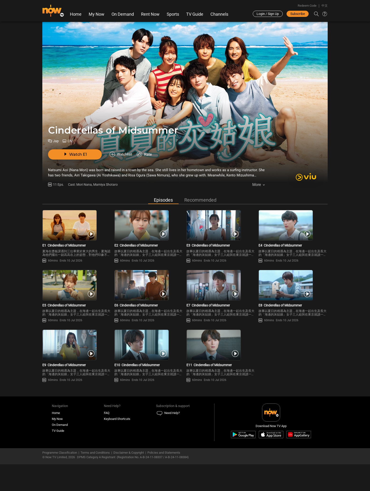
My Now (96, 14)
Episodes (163, 200)
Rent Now (150, 14)
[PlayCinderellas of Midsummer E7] (221, 298)
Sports (173, 14)
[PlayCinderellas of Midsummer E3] (221, 230)
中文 (324, 5)
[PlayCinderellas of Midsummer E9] (77, 367)
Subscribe (297, 14)
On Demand (123, 14)
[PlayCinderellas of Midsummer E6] (149, 298)
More (256, 185)
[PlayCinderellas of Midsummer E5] (77, 298)
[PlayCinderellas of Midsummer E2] (149, 230)
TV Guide (194, 14)
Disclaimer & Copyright (128, 479)
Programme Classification (59, 479)
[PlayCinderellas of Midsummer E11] (221, 367)
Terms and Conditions (95, 479)
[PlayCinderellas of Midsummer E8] (293, 298)
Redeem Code (307, 5)
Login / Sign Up (268, 14)
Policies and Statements (163, 479)
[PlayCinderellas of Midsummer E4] (293, 230)
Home (76, 14)
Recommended (200, 200)
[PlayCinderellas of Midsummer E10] (149, 367)
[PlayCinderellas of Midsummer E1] (77, 230)
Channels (219, 14)
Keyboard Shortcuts (117, 445)
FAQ (106, 439)
